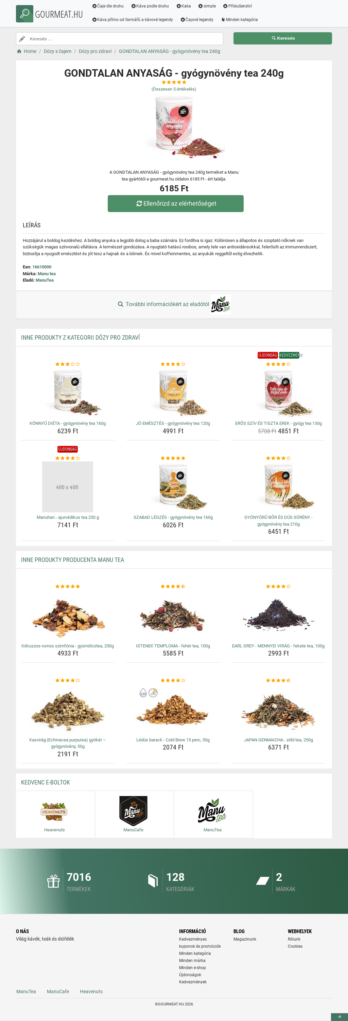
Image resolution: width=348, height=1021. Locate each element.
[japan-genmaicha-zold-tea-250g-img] (278, 709)
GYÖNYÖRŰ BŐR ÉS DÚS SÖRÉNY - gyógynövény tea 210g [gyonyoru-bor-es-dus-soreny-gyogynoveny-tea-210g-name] (278, 521)
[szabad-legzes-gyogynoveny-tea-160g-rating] (173, 458)
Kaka (184, 6)
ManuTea (45, 280)
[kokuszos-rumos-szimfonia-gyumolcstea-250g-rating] (67, 586)
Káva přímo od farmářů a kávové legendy (133, 19)
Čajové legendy (197, 19)
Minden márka (192, 960)
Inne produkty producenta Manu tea (72, 559)
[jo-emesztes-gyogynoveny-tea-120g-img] (173, 392)
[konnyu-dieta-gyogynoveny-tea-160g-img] (67, 392)
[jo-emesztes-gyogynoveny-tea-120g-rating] (173, 364)
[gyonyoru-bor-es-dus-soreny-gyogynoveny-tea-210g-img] (278, 486)
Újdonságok (190, 974)
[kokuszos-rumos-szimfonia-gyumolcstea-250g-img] (67, 615)
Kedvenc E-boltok (45, 782)
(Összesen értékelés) (174, 89)
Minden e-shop (192, 967)
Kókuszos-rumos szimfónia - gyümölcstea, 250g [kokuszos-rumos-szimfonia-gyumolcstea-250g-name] (67, 645)
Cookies (295, 946)
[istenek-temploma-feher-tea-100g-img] (173, 615)
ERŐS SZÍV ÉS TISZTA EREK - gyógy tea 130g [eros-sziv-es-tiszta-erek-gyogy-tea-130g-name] (278, 423)
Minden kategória (240, 19)
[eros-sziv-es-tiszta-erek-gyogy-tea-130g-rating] (278, 364)
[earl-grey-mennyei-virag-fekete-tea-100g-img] (278, 615)
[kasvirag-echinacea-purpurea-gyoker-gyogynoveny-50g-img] (67, 709)
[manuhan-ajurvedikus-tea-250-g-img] (67, 486)
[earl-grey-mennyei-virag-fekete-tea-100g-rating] (278, 586)
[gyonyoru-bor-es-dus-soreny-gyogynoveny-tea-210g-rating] (278, 458)
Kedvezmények (193, 982)
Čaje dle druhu (108, 6)
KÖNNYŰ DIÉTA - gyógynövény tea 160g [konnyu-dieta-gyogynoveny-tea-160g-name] (68, 423)
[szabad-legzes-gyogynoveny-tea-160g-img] (173, 486)
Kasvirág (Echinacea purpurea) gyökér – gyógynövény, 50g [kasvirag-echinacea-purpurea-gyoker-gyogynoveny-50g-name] (67, 743)
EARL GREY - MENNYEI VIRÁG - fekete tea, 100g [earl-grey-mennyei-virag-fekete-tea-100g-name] (278, 645)
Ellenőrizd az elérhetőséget (175, 203)
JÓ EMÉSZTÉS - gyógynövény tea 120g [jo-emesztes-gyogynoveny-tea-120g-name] (173, 423)
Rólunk (294, 939)
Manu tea (47, 273)
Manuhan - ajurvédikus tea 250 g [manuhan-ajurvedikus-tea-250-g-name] (68, 517)
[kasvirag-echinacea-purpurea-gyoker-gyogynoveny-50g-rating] (67, 680)
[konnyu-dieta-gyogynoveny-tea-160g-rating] (67, 364)
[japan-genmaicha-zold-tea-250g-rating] (278, 680)
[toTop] (339, 1017)
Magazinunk (244, 939)
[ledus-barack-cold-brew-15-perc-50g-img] (173, 709)
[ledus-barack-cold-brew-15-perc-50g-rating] (173, 680)
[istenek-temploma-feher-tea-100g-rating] (173, 586)
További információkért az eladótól (174, 305)
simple (207, 6)
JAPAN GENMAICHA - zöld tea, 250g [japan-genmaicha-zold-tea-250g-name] (278, 739)
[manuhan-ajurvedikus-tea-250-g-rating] (67, 458)
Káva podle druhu (150, 6)
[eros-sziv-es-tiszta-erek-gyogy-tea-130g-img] (278, 392)
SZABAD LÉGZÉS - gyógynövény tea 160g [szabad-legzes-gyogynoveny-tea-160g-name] (173, 517)
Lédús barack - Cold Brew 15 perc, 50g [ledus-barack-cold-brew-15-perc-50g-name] (173, 739)
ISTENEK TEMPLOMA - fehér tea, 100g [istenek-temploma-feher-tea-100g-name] (173, 645)
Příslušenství (237, 6)
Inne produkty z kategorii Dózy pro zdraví (80, 337)
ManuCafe (58, 991)
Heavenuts (91, 991)
